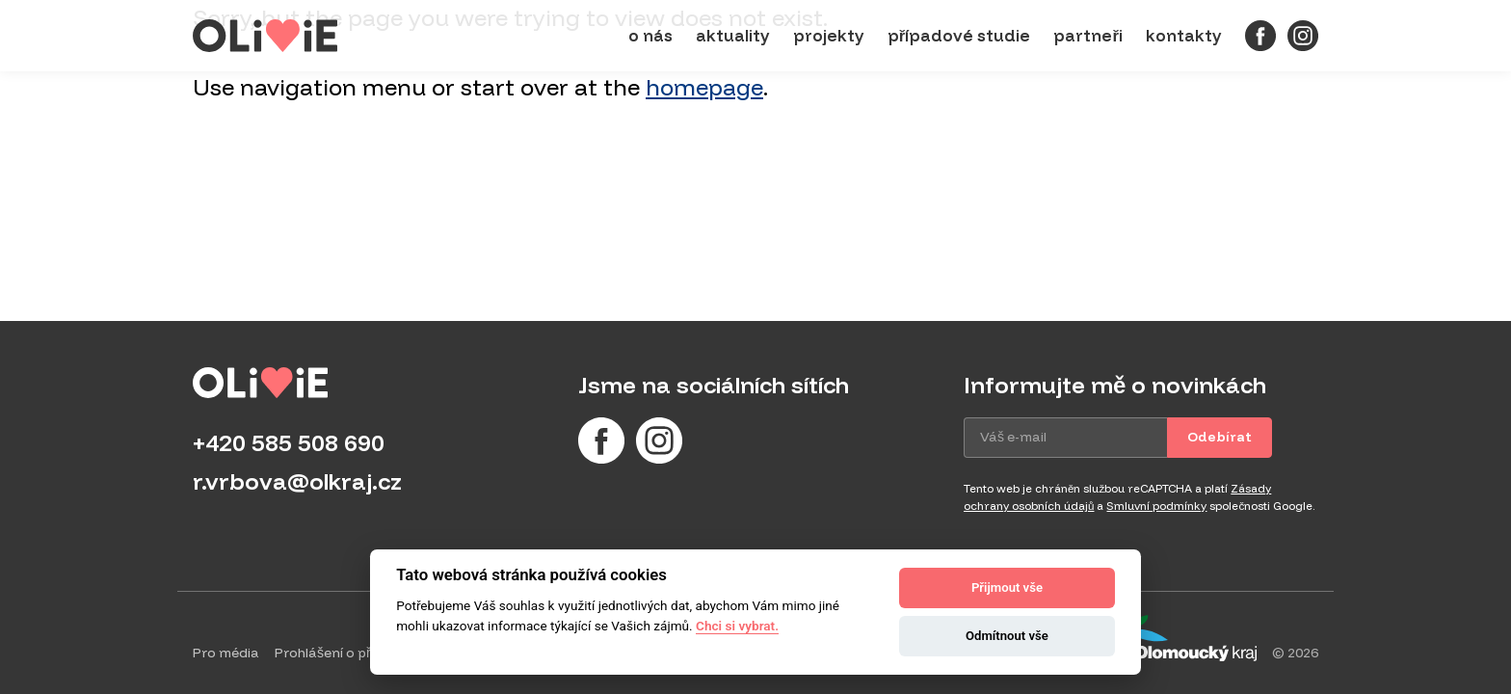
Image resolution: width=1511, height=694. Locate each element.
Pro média (226, 652)
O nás (650, 35)
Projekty (828, 35)
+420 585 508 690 (288, 442)
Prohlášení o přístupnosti (356, 652)
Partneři (1088, 35)
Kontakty (1184, 35)
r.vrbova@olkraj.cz (297, 481)
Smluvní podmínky (1156, 505)
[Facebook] (1260, 35)
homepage (704, 86)
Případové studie (959, 35)
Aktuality (733, 35)
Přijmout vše (1007, 587)
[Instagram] (1302, 35)
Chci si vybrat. (737, 625)
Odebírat (1219, 436)
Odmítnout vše (1007, 635)
